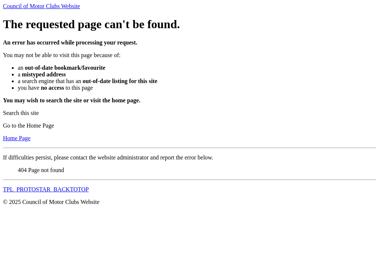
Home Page (16, 138)
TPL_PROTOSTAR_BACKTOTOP (46, 189)
